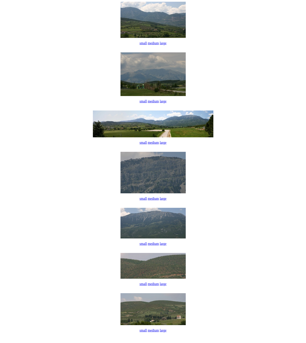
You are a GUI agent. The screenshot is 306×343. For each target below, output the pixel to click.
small (143, 43)
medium (153, 43)
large (163, 43)
